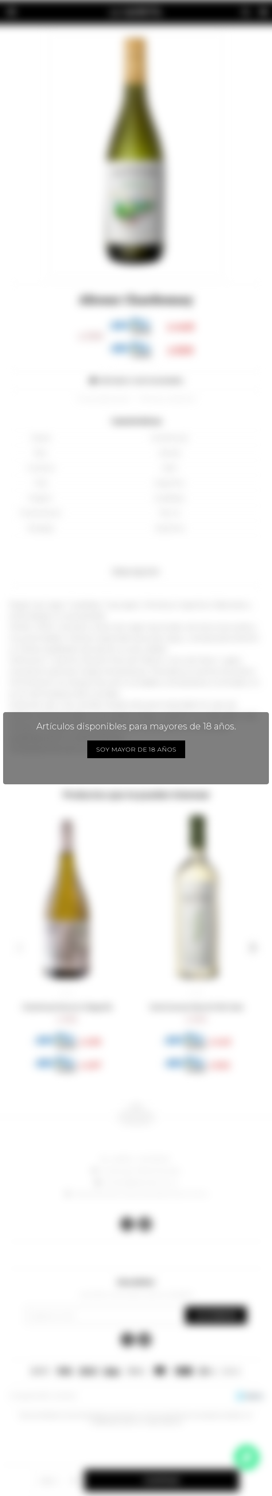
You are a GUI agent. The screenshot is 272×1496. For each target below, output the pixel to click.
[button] (19, 947)
